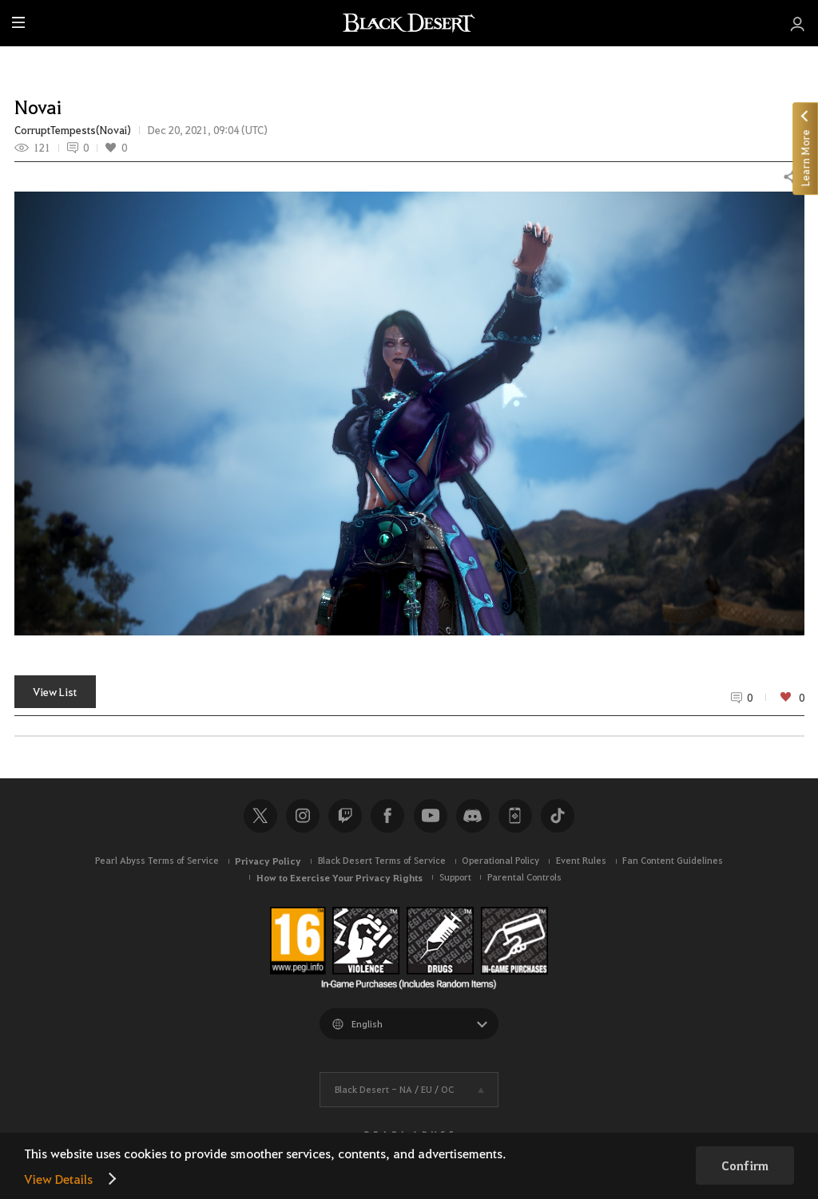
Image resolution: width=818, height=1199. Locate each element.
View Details (58, 1178)
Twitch (345, 816)
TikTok (557, 816)
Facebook (387, 816)
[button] (409, 413)
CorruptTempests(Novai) (72, 130)
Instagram (303, 816)
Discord (473, 816)
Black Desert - (394, 1089)
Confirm (744, 1165)
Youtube (430, 816)
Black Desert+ (515, 816)
